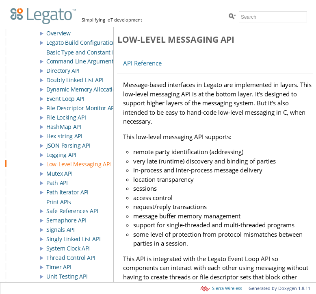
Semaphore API (66, 220)
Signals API (60, 229)
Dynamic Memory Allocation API (87, 89)
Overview (58, 33)
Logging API (61, 155)
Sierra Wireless (221, 288)
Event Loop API (65, 98)
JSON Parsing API (68, 145)
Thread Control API (70, 257)
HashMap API (63, 127)
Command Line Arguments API (86, 61)
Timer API (58, 267)
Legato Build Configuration (81, 42)
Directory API (63, 70)
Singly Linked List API (73, 239)
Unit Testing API (66, 276)
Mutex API (59, 173)
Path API (57, 183)
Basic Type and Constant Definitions (93, 52)
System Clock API (68, 248)
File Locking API (66, 117)
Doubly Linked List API (74, 80)
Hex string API (64, 136)
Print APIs (58, 202)
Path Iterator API (67, 192)
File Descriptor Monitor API (81, 108)
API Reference (142, 63)
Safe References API (72, 211)
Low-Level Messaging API (78, 164)
